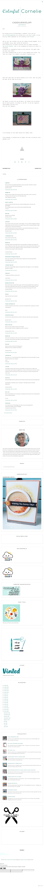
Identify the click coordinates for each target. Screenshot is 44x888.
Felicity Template (13, 860)
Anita (6, 213)
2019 (5, 698)
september (6, 718)
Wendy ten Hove (8, 283)
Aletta (6, 378)
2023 (5, 691)
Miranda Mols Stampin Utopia (11, 257)
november (6, 715)
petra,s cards (8, 202)
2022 (5, 692)
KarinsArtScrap (8, 315)
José (6, 367)
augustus (6, 720)
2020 (5, 696)
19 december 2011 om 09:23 (11, 240)
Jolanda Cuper (8, 265)
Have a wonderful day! (13, 737)
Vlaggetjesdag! (11, 797)
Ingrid (6, 183)
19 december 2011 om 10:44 (11, 262)
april (5, 727)
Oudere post (38, 168)
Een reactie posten (8, 413)
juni (5, 723)
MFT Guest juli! (11, 750)
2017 (5, 701)
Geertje (7, 403)
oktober (5, 716)
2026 (5, 686)
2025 (5, 687)
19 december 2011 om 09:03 (11, 219)
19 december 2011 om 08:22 (11, 199)
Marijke (7, 193)
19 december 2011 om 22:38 (11, 400)
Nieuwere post (6, 168)
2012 (5, 709)
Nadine (6, 336)
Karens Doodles (9, 46)
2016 (5, 703)
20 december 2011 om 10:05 (11, 410)
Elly (6, 294)
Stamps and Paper (9, 304)
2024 (5, 689)
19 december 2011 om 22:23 (11, 389)
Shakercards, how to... (9, 477)
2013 (5, 708)
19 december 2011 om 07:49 (11, 190)
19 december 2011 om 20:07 (11, 353)
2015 (5, 704)
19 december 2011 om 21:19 (11, 375)
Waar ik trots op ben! (4, 855)
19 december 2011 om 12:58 (11, 291)
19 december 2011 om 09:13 (11, 233)
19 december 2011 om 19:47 (11, 322)
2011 (5, 711)
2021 (5, 694)
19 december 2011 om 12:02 (11, 280)
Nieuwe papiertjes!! (12, 783)
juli (4, 721)
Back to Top (40, 885)
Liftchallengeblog (10, 35)
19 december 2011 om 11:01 (11, 270)
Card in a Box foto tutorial (14, 777)
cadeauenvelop (22, 24)
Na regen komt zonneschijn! (15, 763)
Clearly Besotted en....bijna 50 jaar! (16, 757)
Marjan (6, 243)
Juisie (6, 222)
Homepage (2, 853)
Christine (7, 355)
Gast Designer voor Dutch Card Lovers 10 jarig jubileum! (21, 770)
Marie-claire (8, 325)
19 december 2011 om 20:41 (11, 364)
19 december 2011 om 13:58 (11, 301)
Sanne (6, 273)
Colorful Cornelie (7, 860)
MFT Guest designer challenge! (15, 744)
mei (5, 725)
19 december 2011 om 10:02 (11, 254)
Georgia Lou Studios (23, 860)
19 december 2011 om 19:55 (11, 333)
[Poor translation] (4, 869)
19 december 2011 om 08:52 (11, 211)
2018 (5, 699)
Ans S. (6, 392)
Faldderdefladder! (12, 790)
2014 (5, 706)
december (6, 713)
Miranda (32, 36)
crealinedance (8, 236)
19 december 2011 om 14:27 (11, 312)
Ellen (6, 344)
